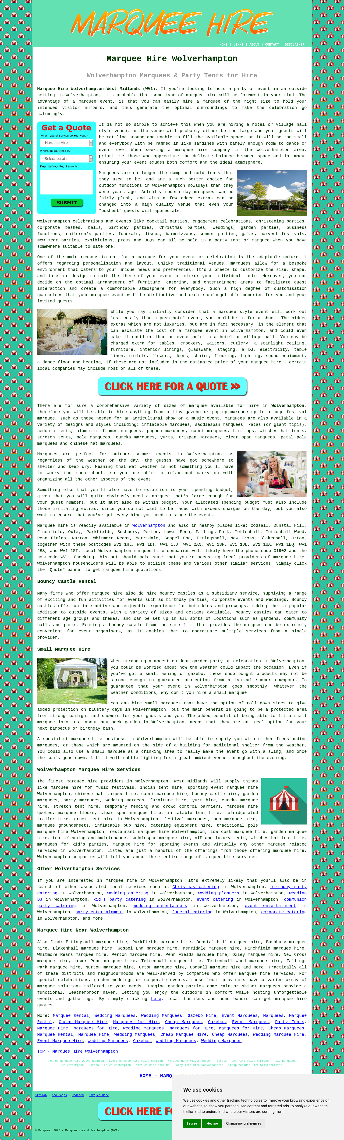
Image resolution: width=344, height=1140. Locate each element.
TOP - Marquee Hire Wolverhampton (77, 1051)
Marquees (235, 418)
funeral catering (192, 912)
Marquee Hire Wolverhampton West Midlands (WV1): (97, 88)
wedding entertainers (160, 905)
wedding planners (218, 893)
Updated (78, 1095)
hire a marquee (201, 101)
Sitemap (41, 1095)
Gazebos (217, 1022)
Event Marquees (240, 1015)
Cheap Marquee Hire (83, 1022)
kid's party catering (119, 899)
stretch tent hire (75, 806)
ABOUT (254, 45)
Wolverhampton (287, 405)
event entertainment (270, 905)
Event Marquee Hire (60, 1041)
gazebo (193, 412)
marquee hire (201, 95)
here (156, 999)
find (55, 942)
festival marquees (186, 819)
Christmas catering (195, 887)
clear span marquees (250, 437)
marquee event (96, 101)
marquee (227, 311)
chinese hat (84, 443)
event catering (215, 899)
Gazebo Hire (202, 1015)
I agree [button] (192, 1123)
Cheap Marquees (183, 1022)
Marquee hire (52, 525)
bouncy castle (126, 625)
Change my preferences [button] (243, 1123)
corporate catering (284, 912)
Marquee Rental (71, 1015)
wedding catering (128, 893)
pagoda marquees (166, 431)
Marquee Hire (52, 1028)
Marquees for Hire (136, 1022)
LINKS (238, 45)
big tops (243, 431)
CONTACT (272, 45)
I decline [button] (212, 1123)
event (144, 479)
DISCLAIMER (294, 45)
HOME (223, 45)
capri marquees (209, 431)
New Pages (59, 1095)
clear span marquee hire (130, 812)
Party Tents (289, 1022)
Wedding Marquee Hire (278, 1034)
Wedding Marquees (115, 1015)
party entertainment (99, 912)
